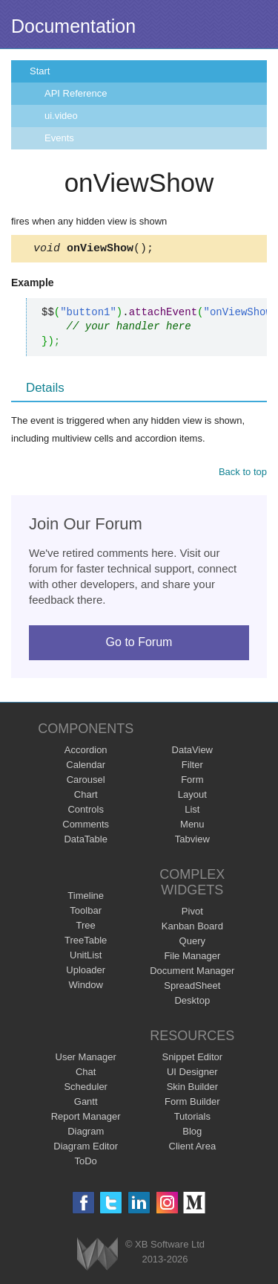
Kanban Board (192, 928)
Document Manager (192, 972)
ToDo (86, 1163)
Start (40, 71)
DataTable (85, 841)
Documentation (73, 26)
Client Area (192, 1148)
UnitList (86, 957)
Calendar (85, 766)
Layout (192, 796)
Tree (86, 927)
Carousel (86, 781)
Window (86, 987)
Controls (85, 811)
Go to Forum (139, 644)
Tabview (192, 841)
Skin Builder (192, 1088)
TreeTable (85, 942)
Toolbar (86, 912)
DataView (192, 752)
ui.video (61, 115)
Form (192, 781)
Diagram (85, 1133)
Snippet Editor (192, 1059)
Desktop (192, 1002)
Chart (86, 796)
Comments (85, 826)
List (192, 811)
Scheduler (85, 1088)
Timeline (85, 897)
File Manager (192, 958)
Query (192, 943)
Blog (192, 1133)
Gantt (86, 1103)
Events (59, 137)
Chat (86, 1074)
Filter (192, 766)
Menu (192, 826)
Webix (97, 1256)
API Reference (75, 93)
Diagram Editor (85, 1148)
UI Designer (192, 1074)
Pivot (192, 913)
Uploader (85, 972)
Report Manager (86, 1118)
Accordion (85, 752)
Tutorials (192, 1118)
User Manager (86, 1059)
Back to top (243, 474)
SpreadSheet (192, 987)
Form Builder (192, 1103)
